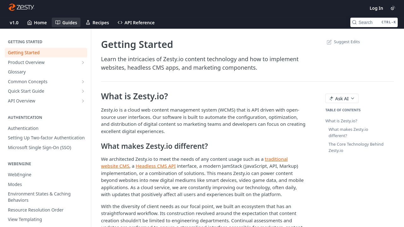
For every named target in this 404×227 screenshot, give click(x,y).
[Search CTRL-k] (374, 22)
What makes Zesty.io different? (348, 132)
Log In (376, 8)
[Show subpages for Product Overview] (83, 62)
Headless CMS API (156, 166)
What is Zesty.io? (341, 121)
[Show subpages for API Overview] (83, 100)
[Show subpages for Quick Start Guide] (83, 91)
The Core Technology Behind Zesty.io (356, 147)
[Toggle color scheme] (393, 8)
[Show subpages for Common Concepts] (83, 81)
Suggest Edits (342, 41)
